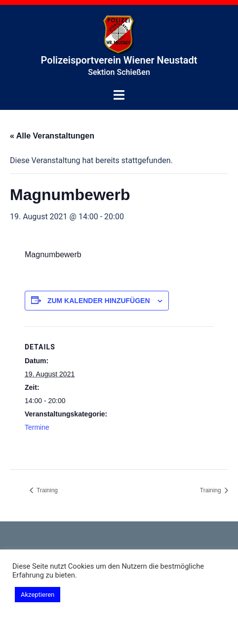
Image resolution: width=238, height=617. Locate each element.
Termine (37, 427)
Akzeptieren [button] (37, 594)
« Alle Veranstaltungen (52, 136)
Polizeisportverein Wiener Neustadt (119, 60)
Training (46, 490)
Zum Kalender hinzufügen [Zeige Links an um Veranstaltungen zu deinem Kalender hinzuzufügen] (98, 301)
